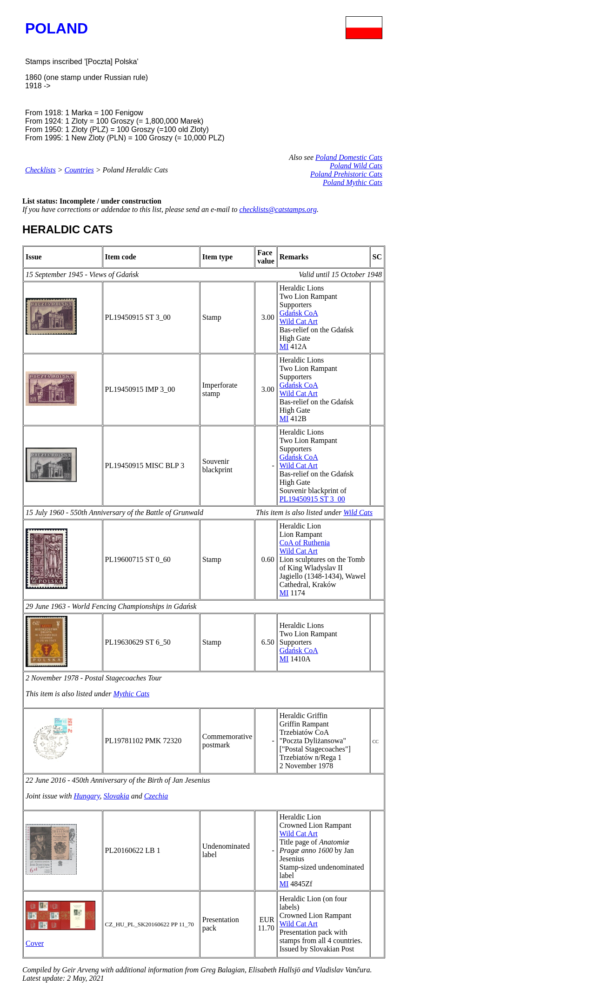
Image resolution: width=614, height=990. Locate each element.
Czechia (156, 796)
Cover (35, 943)
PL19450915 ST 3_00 (312, 499)
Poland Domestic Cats (348, 157)
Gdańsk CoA (299, 313)
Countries (79, 170)
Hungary (87, 796)
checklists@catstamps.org (278, 209)
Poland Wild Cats (356, 166)
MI (284, 346)
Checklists (40, 170)
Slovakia (116, 796)
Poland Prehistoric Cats (346, 174)
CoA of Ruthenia (305, 543)
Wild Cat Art (299, 321)
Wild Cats (358, 512)
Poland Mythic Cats (352, 182)
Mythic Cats (131, 694)
